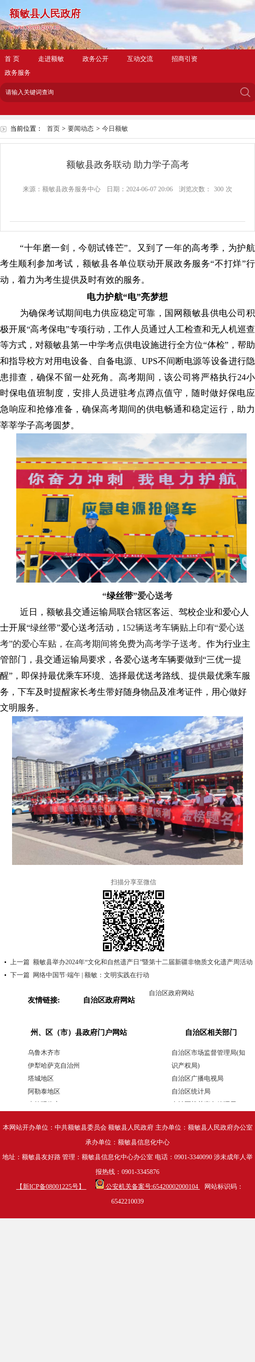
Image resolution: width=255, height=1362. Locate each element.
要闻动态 (81, 128)
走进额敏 (51, 58)
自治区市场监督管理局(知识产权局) (208, 1059)
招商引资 (185, 58)
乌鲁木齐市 (44, 1052)
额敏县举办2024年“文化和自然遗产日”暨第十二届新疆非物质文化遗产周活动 (143, 962)
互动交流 (140, 58)
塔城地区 (41, 1078)
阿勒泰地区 (44, 1091)
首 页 (12, 58)
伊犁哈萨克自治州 (54, 1065)
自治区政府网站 (171, 993)
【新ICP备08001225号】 (51, 1186)
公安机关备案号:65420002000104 (148, 1186)
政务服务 (18, 72)
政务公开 (95, 58)
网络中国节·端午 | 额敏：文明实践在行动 (91, 975)
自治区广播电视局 (197, 1078)
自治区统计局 (191, 1091)
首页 (53, 128)
